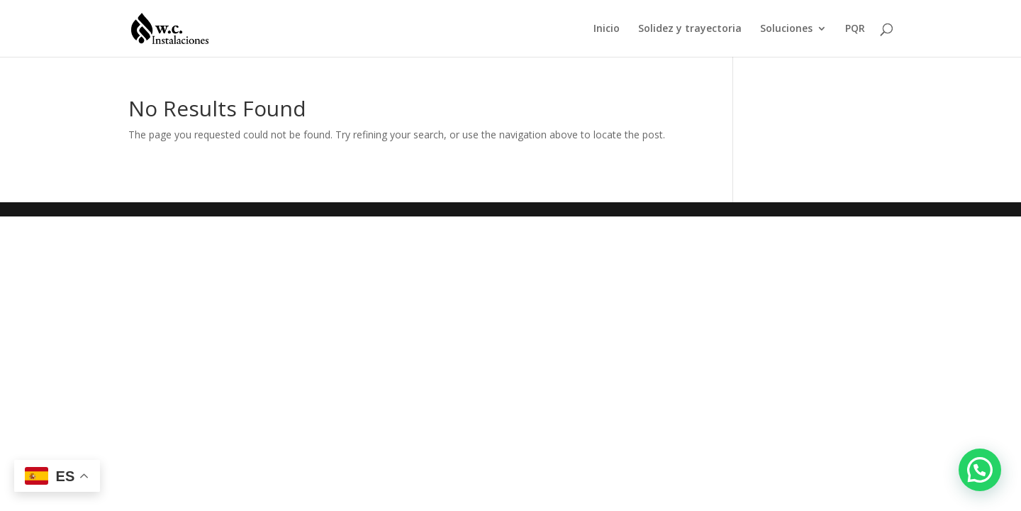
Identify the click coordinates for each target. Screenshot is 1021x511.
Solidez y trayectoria (690, 29)
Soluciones (786, 29)
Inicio (606, 29)
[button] (980, 470)
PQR (855, 29)
